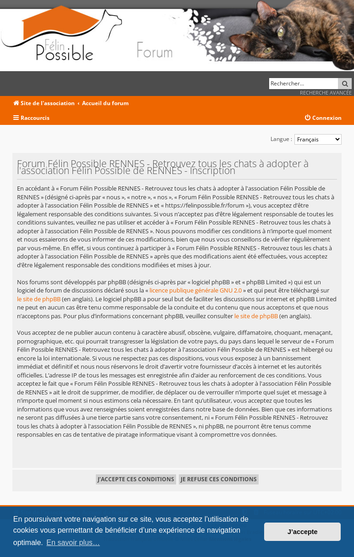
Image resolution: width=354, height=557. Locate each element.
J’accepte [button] (303, 531)
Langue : (281, 139)
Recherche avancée (326, 92)
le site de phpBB (39, 299)
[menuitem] (323, 118)
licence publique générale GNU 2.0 (195, 290)
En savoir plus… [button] (73, 542)
